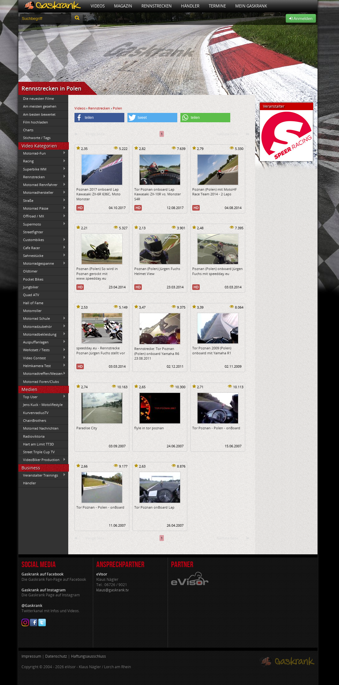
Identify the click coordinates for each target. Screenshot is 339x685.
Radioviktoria (34, 436)
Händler (190, 6)
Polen (117, 108)
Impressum (31, 656)
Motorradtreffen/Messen (42, 373)
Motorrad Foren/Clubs (41, 381)
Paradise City (86, 428)
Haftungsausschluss (88, 656)
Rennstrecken (156, 6)
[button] (99, 117)
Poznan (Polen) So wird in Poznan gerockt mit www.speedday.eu (97, 273)
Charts (28, 130)
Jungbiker (30, 287)
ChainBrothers (34, 420)
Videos (98, 6)
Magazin (123, 6)
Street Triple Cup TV (39, 452)
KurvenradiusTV (36, 412)
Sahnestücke (42, 255)
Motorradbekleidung (42, 334)
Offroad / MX (42, 216)
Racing (42, 161)
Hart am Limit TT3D (38, 444)
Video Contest (42, 357)
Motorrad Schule (42, 318)
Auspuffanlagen (42, 341)
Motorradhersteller (42, 192)
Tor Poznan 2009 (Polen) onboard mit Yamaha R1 (211, 350)
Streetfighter (33, 232)
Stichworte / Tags (36, 137)
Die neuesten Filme (38, 98)
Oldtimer (30, 271)
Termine (217, 6)
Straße (42, 200)
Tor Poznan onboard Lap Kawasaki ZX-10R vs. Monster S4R (157, 194)
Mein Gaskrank (251, 6)
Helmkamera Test (42, 365)
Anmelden (301, 18)
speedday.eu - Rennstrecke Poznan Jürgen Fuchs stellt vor (100, 350)
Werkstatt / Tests (42, 349)
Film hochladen (35, 122)
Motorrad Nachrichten (41, 428)
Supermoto (42, 223)
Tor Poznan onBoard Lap (154, 507)
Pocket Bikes (33, 279)
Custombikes (42, 239)
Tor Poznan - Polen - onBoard (216, 428)
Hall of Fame (33, 303)
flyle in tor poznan (149, 428)
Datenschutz (56, 656)
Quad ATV (31, 294)
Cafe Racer (42, 247)
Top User (42, 396)
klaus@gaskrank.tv (112, 590)
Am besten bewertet (39, 114)
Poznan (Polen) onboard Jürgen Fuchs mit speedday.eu (217, 271)
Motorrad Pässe (42, 208)
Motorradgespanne (42, 263)
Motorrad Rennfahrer (42, 184)
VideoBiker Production (42, 459)
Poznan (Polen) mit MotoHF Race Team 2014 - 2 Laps (214, 191)
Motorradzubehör (42, 326)
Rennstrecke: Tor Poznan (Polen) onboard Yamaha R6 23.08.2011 (156, 353)
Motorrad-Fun (42, 153)
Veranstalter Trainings (42, 475)
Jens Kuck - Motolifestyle (43, 404)
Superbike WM (42, 168)
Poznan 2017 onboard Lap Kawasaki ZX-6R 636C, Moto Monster (98, 194)
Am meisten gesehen (39, 106)
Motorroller (32, 310)
